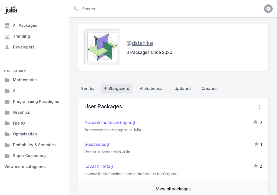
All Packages (20, 25)
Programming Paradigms (31, 101)
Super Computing (25, 155)
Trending (17, 36)
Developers (19, 47)
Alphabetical (152, 88)
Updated (182, 88)
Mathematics (21, 80)
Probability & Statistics (30, 145)
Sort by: (89, 88)
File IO (14, 123)
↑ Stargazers (116, 88)
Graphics (17, 112)
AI (10, 90)
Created (209, 88)
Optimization (20, 134)
